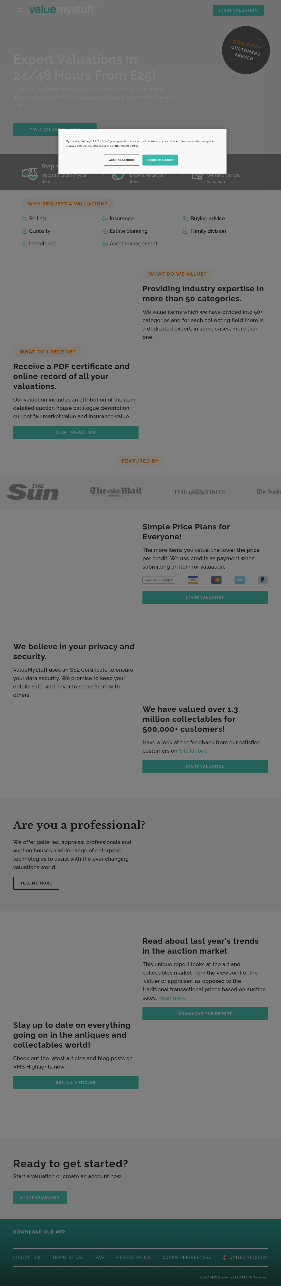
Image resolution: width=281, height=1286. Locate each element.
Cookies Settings (122, 160)
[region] (142, 151)
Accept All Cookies (160, 160)
